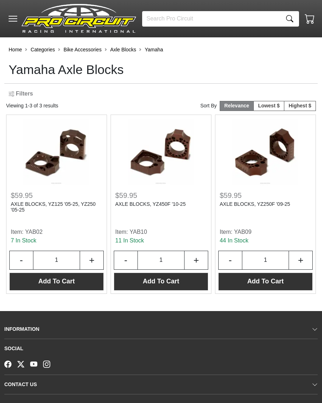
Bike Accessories (83, 49)
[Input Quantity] (56, 260)
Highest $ (300, 105)
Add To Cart (56, 281)
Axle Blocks (123, 49)
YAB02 (34, 232)
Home (15, 49)
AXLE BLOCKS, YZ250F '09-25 (255, 204)
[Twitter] (23, 363)
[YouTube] (36, 363)
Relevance (236, 105)
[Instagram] (49, 363)
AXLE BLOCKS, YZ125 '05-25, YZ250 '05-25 (53, 207)
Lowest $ (269, 105)
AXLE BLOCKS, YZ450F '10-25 (150, 204)
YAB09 (243, 232)
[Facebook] (10, 363)
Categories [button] (43, 49)
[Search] (211, 19)
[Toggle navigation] (13, 18)
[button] (13, 18)
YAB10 (138, 232)
